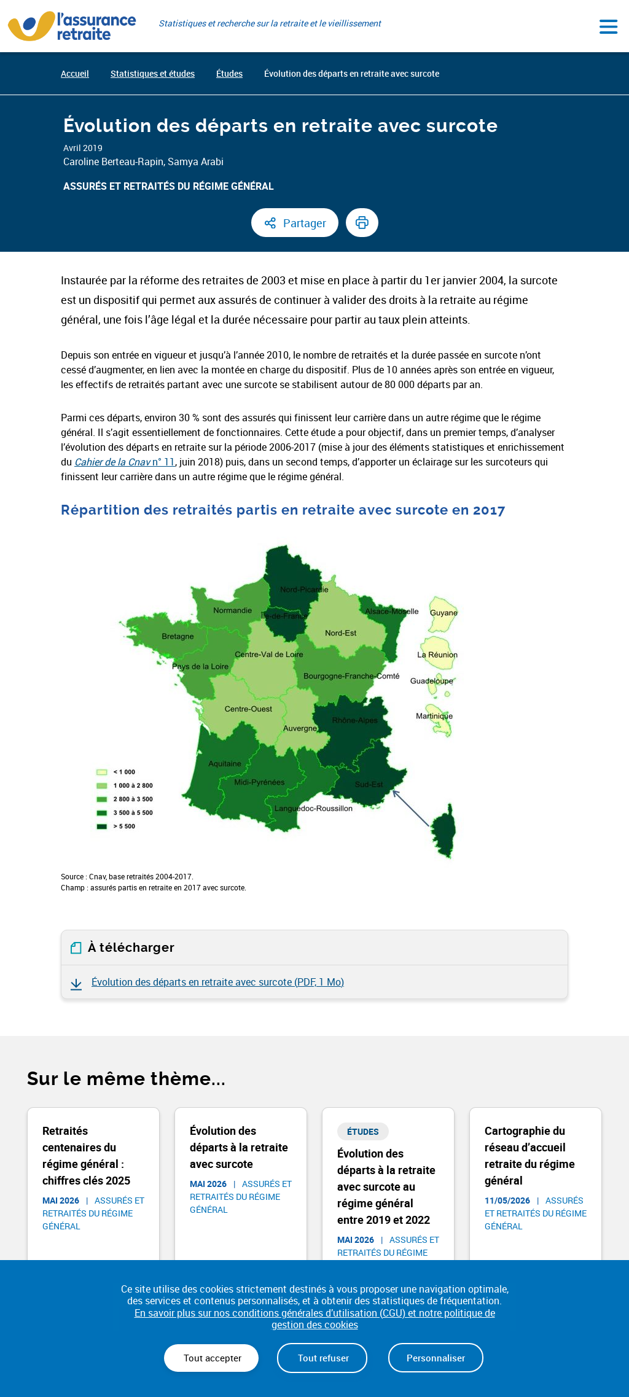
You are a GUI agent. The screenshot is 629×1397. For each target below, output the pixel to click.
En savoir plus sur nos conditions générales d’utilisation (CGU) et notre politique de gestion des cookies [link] (315, 1319)
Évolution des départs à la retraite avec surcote (239, 1147)
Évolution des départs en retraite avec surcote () (218, 982)
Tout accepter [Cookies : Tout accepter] (211, 1358)
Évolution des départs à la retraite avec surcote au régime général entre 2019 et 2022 (386, 1186)
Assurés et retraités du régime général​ (168, 186)
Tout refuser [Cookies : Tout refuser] (322, 1358)
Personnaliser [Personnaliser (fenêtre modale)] (436, 1358)
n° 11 (124, 462)
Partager (304, 223)
